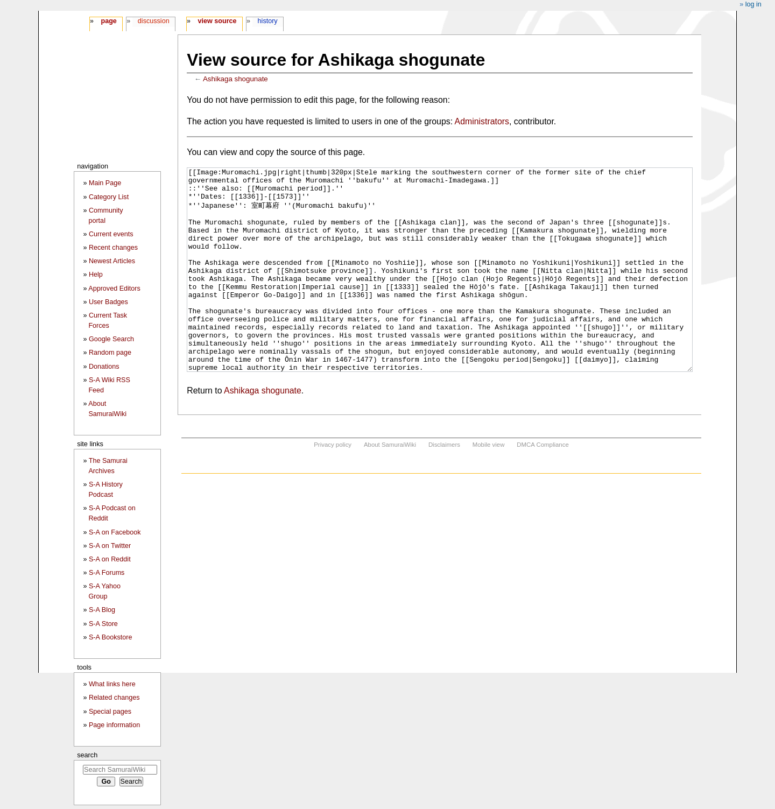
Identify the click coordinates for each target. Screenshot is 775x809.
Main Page (105, 183)
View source (217, 21)
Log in (753, 4)
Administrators (482, 121)
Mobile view (489, 485)
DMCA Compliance (542, 485)
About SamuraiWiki (390, 485)
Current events (111, 234)
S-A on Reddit (110, 559)
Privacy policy (332, 485)
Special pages (110, 711)
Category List (109, 197)
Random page (110, 352)
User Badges (108, 302)
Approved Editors (114, 288)
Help (96, 274)
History (268, 21)
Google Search (111, 339)
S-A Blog (102, 610)
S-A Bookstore (110, 637)
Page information (114, 725)
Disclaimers (444, 485)
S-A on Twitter (110, 546)
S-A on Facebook (115, 532)
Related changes (114, 697)
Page (108, 21)
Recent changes (113, 247)
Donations (104, 366)
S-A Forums (106, 572)
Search (87, 755)
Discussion (154, 21)
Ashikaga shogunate (235, 79)
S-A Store (103, 624)
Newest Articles (112, 261)
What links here (112, 684)
